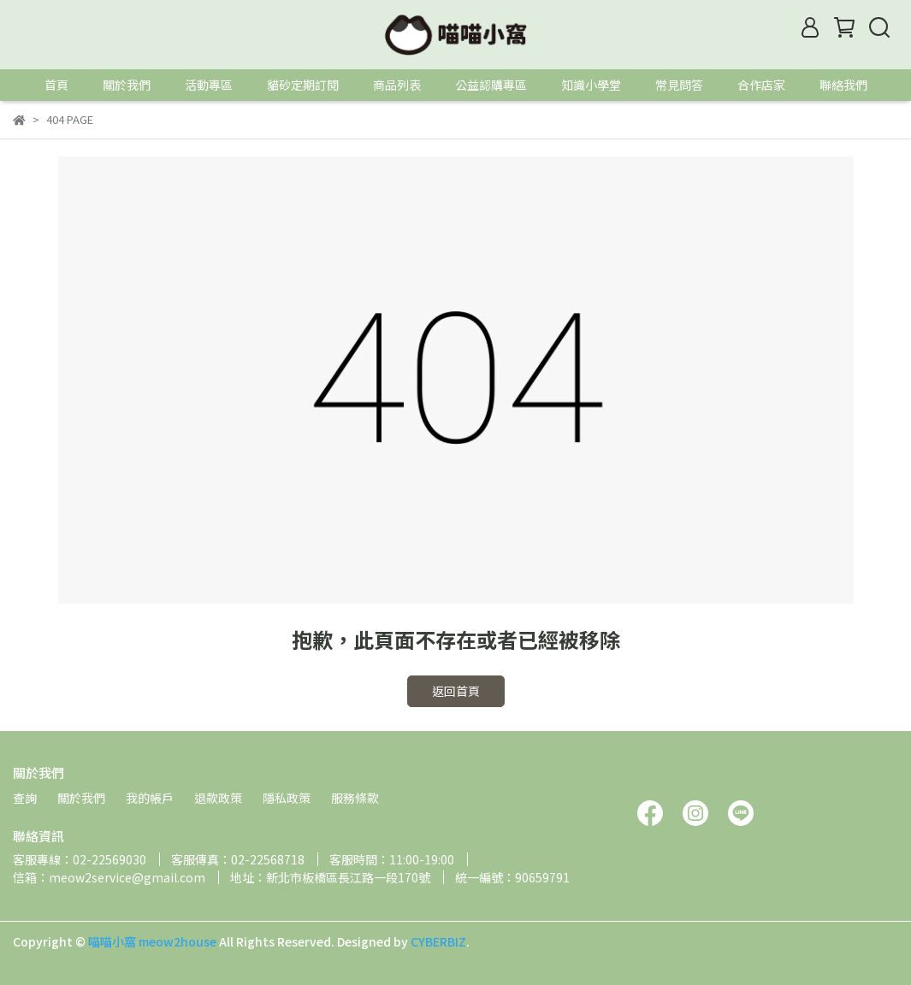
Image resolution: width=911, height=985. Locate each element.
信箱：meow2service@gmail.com (109, 877)
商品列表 (397, 84)
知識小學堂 (591, 84)
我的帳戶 (150, 797)
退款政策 (218, 797)
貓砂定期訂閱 (303, 84)
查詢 (25, 797)
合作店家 (761, 84)
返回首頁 (456, 690)
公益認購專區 (491, 84)
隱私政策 (287, 797)
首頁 (56, 84)
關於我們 (127, 84)
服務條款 (355, 797)
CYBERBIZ (438, 941)
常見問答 (679, 84)
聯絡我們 (843, 84)
